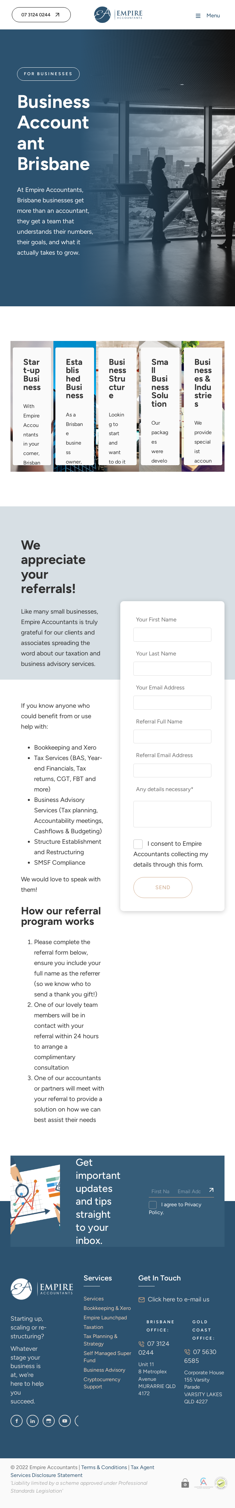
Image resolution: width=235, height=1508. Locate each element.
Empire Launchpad (105, 1317)
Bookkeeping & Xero (107, 1308)
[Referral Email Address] (172, 770)
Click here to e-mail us (178, 1299)
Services (94, 1299)
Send (162, 887)
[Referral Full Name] (172, 736)
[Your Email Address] (172, 702)
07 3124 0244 (31, 12)
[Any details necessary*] (172, 814)
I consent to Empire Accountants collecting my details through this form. (170, 854)
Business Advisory (104, 1370)
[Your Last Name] (172, 668)
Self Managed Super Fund (107, 1357)
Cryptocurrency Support (102, 1383)
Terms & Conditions (104, 1467)
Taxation (93, 1327)
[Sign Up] (211, 1190)
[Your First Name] (172, 634)
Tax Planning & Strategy (100, 1340)
